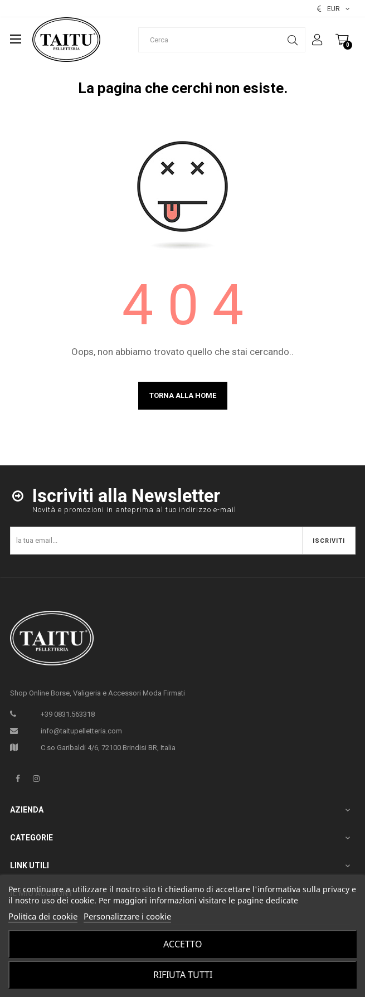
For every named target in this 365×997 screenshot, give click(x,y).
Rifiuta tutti (182, 975)
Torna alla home (182, 395)
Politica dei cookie (42, 916)
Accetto (182, 944)
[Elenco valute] (334, 9)
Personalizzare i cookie (127, 916)
